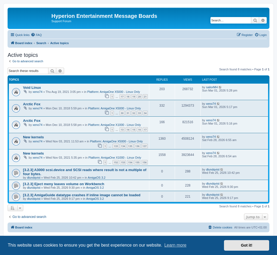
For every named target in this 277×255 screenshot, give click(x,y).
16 (139, 129)
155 (137, 162)
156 (145, 162)
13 (122, 129)
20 (139, 96)
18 (128, 96)
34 (145, 113)
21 (145, 96)
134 (123, 146)
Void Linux (32, 88)
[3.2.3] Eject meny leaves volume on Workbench (63, 184)
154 (130, 162)
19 (133, 96)
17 (122, 96)
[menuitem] (36, 35)
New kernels (33, 137)
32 (133, 113)
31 (128, 113)
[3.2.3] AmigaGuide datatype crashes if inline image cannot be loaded (81, 195)
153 (123, 162)
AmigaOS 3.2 (96, 177)
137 (145, 146)
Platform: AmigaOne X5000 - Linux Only (113, 91)
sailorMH (212, 87)
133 (116, 146)
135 (130, 146)
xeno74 (37, 91)
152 (116, 162)
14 (128, 129)
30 (122, 113)
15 (133, 129)
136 (137, 146)
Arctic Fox (32, 104)
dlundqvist (34, 177)
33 (139, 113)
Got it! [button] (246, 245)
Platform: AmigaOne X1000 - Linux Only (114, 124)
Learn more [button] (175, 245)
